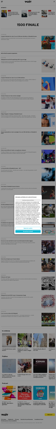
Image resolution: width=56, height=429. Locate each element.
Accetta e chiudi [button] (28, 231)
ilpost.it (34, 219)
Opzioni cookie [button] (28, 228)
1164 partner (28, 218)
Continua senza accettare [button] (28, 200)
